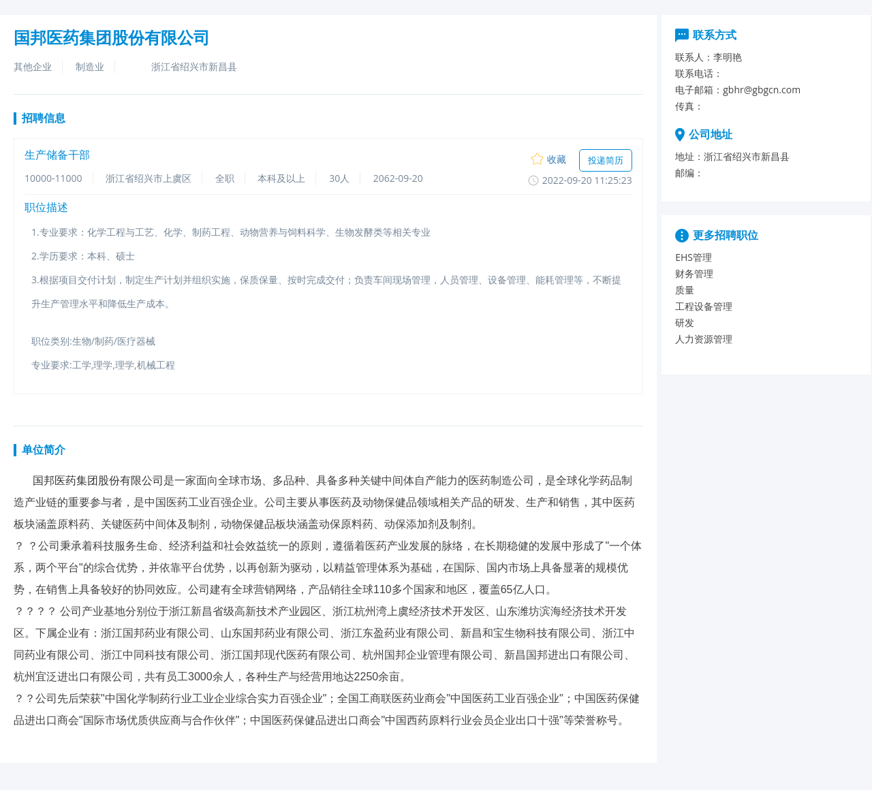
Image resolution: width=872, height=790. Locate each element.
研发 (684, 322)
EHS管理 (693, 257)
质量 (684, 289)
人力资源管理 (703, 338)
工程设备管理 (703, 306)
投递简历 (605, 160)
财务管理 (694, 273)
